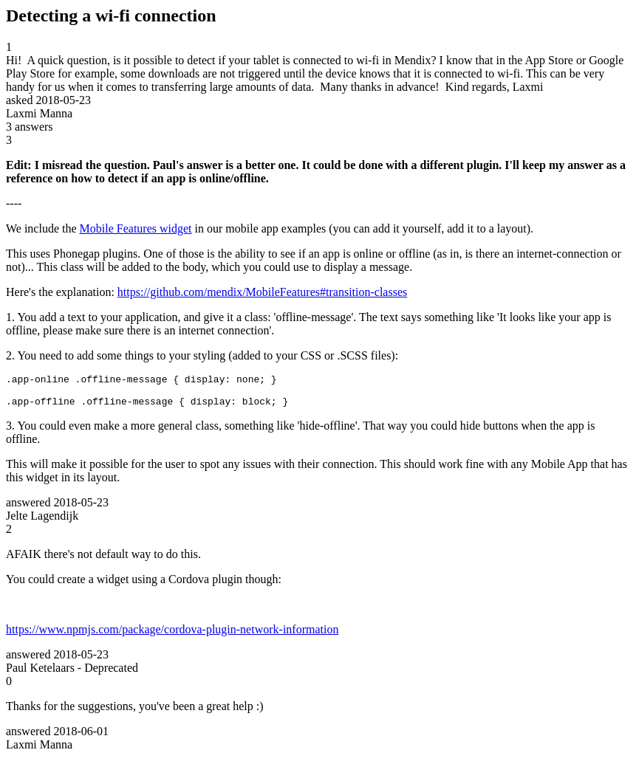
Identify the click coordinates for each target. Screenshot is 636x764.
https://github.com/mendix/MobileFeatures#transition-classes (262, 292)
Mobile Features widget (136, 228)
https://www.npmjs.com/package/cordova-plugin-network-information (172, 636)
